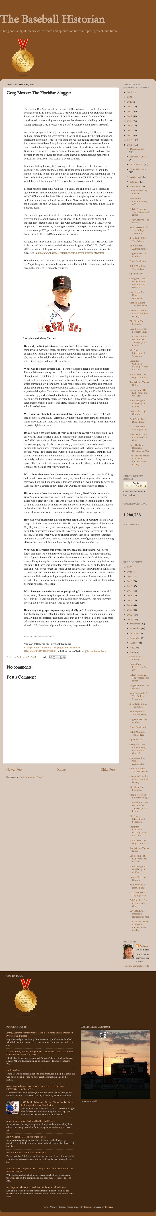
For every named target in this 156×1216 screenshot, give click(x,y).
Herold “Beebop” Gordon (138, 412)
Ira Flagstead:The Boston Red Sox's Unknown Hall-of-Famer (36, 1187)
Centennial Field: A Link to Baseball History (139, 313)
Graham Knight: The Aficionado (138, 304)
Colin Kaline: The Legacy (138, 192)
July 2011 (135, 181)
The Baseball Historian (52, 20)
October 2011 (137, 164)
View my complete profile (136, 965)
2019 (130, 106)
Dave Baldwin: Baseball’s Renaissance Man (139, 448)
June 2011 (135, 186)
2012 (130, 140)
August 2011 (136, 176)
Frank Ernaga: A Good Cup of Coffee (137, 403)
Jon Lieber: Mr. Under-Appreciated (137, 295)
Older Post (108, 769)
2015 (130, 125)
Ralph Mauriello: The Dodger (138, 267)
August (134, 642)
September (135, 638)
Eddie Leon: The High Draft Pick (139, 376)
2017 (130, 116)
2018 (130, 111)
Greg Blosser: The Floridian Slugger (139, 330)
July (132, 647)
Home (61, 769)
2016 (130, 121)
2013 (130, 135)
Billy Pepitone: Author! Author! (139, 247)
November (135, 628)
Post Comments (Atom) (31, 777)
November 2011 (138, 156)
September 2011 (138, 169)
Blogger (109, 1206)
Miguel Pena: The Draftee (138, 255)
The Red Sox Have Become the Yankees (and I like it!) (139, 341)
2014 (130, 130)
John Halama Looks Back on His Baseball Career (30, 1121)
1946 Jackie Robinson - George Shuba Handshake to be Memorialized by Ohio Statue (47, 1103)
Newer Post (14, 769)
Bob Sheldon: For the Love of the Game (138, 437)
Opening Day (136, 273)
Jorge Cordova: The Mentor (139, 221)
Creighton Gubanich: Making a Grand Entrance (139, 365)
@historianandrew (95, 651)
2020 (130, 101)
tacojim (88, 1206)
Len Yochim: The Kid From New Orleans (138, 393)
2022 (130, 92)
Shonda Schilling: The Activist (138, 239)
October (134, 633)
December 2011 (137, 148)
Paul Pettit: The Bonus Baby (137, 420)
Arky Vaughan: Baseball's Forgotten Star (26, 1136)
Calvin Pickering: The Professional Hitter (139, 212)
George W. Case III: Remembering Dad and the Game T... (139, 283)
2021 (130, 97)
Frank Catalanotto (138, 261)
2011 (130, 144)
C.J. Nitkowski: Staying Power (138, 428)
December (135, 623)
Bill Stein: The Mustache (137, 322)
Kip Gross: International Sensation (137, 353)
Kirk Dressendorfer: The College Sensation (139, 230)
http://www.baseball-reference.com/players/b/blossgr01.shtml (71, 252)
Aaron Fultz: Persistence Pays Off (139, 201)
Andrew (143, 946)
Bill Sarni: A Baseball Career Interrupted (26, 1152)
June (132, 652)
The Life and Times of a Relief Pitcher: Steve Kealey (139, 460)
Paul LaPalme (13, 1070)
